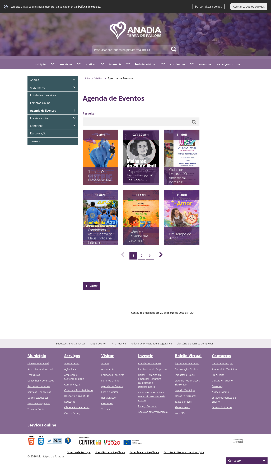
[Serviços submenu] (79, 64)
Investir (115, 64)
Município (38, 64)
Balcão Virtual (146, 64)
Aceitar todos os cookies (249, 6)
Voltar (93, 286)
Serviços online (229, 64)
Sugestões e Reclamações (71, 343)
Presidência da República (110, 452)
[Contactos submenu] (192, 64)
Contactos (177, 64)
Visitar (91, 64)
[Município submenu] (53, 64)
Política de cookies (89, 6)
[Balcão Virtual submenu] (163, 64)
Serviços (66, 64)
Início (86, 78)
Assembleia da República (144, 452)
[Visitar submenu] (102, 64)
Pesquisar (89, 113)
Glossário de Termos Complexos (195, 343)
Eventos (205, 64)
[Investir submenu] (128, 64)
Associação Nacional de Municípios (184, 452)
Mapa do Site (98, 343)
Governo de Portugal (79, 452)
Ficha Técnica (118, 343)
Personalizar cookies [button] (208, 6)
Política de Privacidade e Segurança (151, 343)
